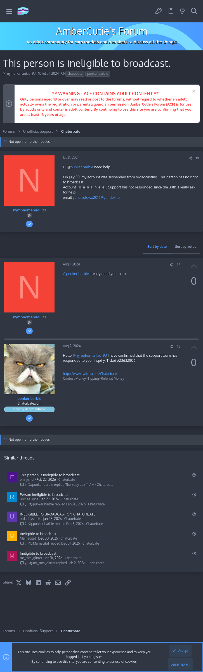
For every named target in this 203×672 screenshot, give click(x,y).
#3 (178, 346)
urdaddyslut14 (30, 519)
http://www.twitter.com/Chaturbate (90, 374)
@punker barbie (76, 273)
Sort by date (157, 246)
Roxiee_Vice (29, 499)
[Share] (190, 158)
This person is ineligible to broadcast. (50, 475)
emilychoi (27, 479)
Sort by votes (185, 246)
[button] (9, 11)
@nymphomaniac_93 (90, 355)
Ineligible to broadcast (38, 533)
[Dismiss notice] (193, 92)
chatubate (74, 73)
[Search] (194, 11)
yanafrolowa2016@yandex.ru (96, 197)
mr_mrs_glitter (31, 558)
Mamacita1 (28, 538)
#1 (197, 158)
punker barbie (97, 73)
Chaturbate (66, 479)
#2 (178, 265)
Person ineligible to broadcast (44, 494)
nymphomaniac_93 (21, 73)
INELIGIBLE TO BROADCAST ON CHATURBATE (57, 514)
